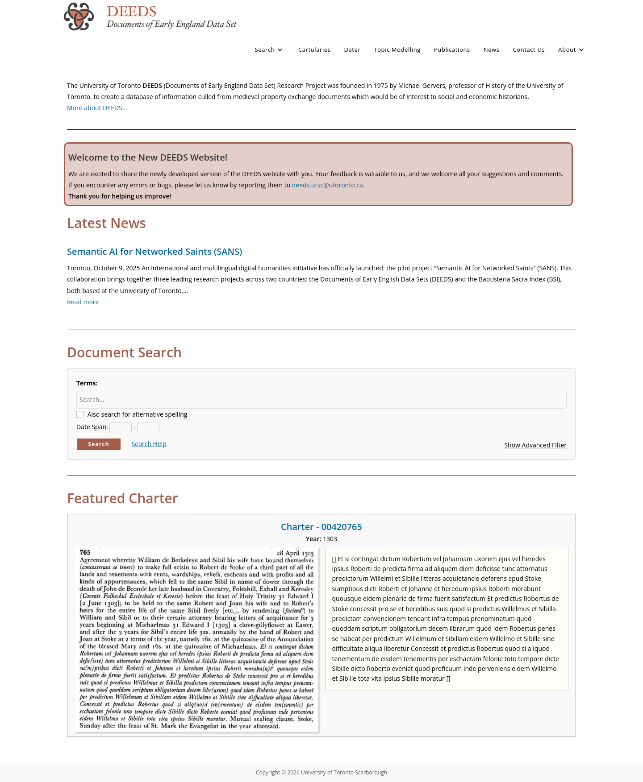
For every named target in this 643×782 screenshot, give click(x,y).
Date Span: (92, 426)
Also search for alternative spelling (138, 414)
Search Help (149, 443)
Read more (83, 302)
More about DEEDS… (97, 107)
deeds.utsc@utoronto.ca (327, 185)
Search (98, 444)
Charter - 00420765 (321, 527)
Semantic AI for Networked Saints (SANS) (154, 251)
